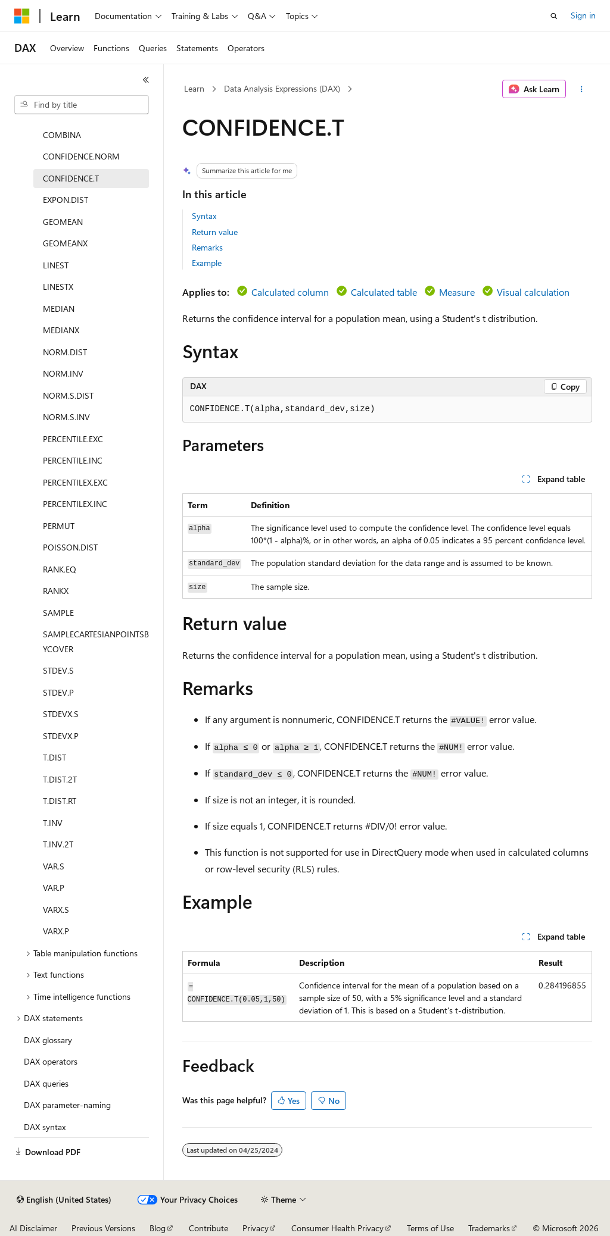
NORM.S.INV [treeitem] (66, 417)
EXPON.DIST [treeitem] (65, 199)
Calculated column (290, 292)
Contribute (208, 1228)
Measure (457, 292)
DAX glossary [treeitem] (48, 1040)
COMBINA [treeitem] (62, 134)
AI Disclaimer (33, 1228)
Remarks (207, 247)
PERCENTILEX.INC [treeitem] (75, 503)
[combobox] (81, 104)
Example (207, 262)
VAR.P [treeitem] (53, 887)
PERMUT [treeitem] (58, 525)
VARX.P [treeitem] (56, 931)
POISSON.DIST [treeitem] (70, 547)
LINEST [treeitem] (56, 265)
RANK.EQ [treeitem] (59, 569)
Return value (215, 231)
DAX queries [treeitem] (46, 1083)
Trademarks (489, 1228)
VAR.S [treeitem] (53, 866)
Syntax (204, 215)
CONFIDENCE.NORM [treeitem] (81, 156)
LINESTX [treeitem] (58, 286)
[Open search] (554, 16)
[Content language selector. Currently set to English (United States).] (64, 1199)
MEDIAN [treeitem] (58, 308)
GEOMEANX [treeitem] (65, 243)
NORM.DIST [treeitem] (65, 352)
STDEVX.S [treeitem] (61, 713)
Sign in (583, 15)
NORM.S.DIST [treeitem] (68, 395)
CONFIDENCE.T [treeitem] (71, 178)
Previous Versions (103, 1228)
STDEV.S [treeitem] (58, 670)
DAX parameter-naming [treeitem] (67, 1104)
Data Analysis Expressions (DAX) (282, 88)
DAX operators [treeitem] (50, 1061)
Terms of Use (430, 1228)
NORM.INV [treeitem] (63, 373)
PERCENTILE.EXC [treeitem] (73, 439)
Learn (194, 88)
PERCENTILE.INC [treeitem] (72, 460)
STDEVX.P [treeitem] (61, 735)
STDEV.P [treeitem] (58, 692)
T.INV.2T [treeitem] (58, 844)
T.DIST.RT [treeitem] (59, 800)
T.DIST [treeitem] (54, 757)
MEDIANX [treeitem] (61, 330)
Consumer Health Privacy (337, 1228)
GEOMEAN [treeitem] (63, 221)
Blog (158, 1228)
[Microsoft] (22, 16)
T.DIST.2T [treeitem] (60, 779)
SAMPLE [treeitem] (58, 612)
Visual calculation (533, 292)
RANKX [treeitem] (56, 590)
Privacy (255, 1228)
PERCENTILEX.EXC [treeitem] (75, 482)
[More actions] (581, 89)
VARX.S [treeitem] (56, 909)
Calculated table (384, 292)
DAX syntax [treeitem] (45, 1126)
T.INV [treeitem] (53, 822)
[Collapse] (145, 79)
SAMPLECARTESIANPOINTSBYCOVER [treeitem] (96, 641)
